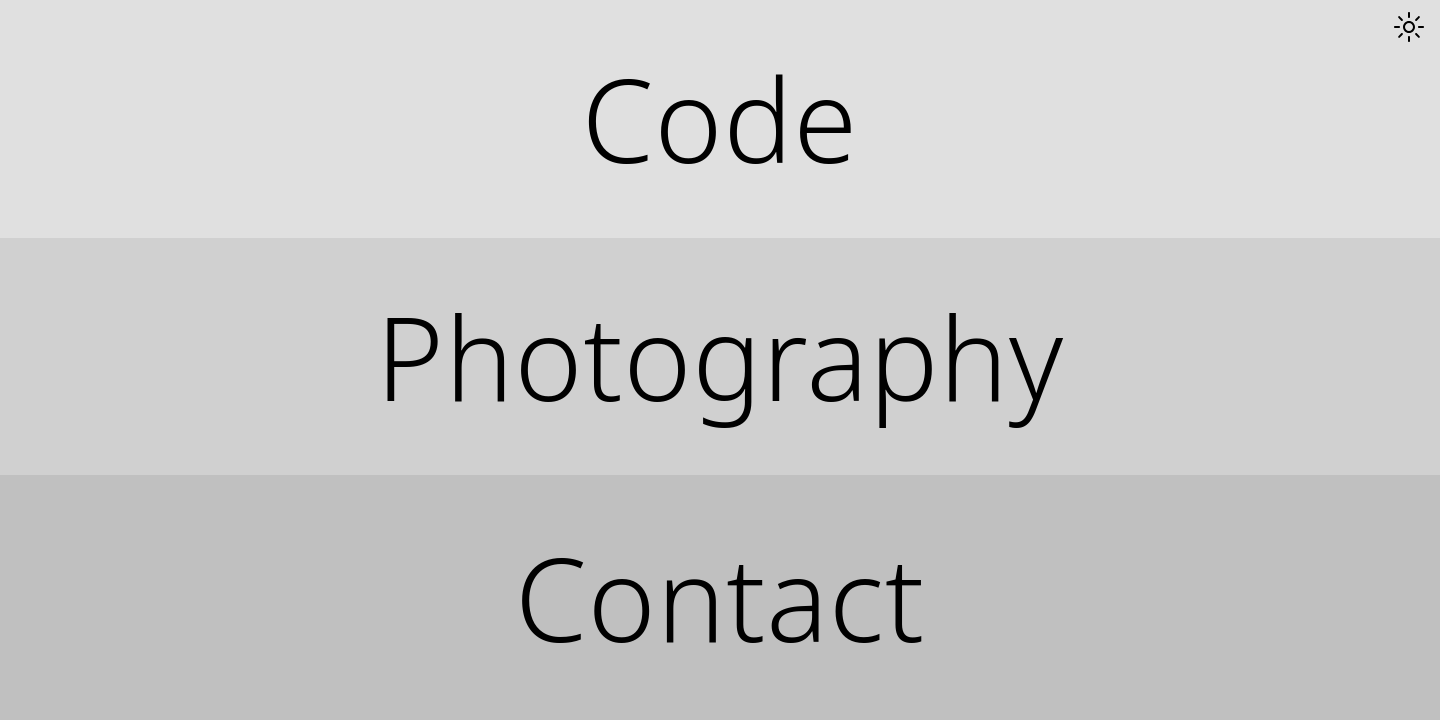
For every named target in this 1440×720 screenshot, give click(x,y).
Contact (720, 597)
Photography (720, 356)
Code (720, 118)
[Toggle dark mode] (1409, 27)
